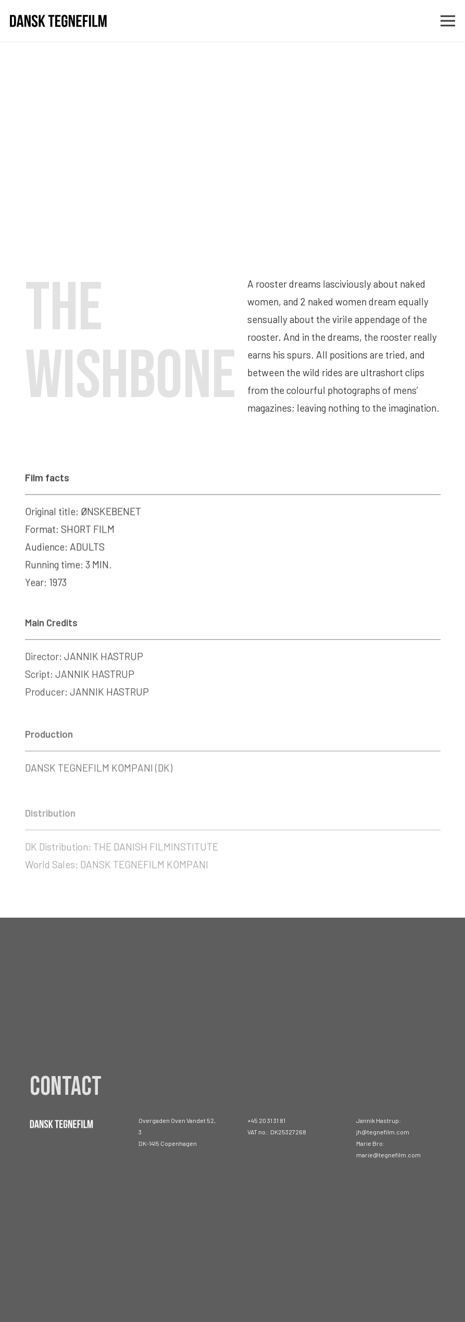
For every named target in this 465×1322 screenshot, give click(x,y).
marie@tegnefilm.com (388, 1154)
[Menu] (448, 21)
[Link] (58, 21)
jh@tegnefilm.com (382, 1131)
